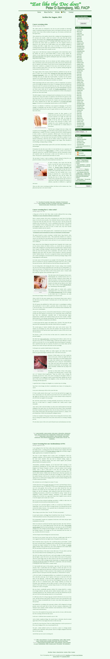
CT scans (49, 639)
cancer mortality (40, 433)
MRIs (64, 639)
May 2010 (79, 115)
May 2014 (79, 39)
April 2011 (79, 97)
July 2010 (79, 111)
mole (45, 130)
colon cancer (55, 433)
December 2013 (80, 46)
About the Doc (59, 652)
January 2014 (80, 44)
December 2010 (80, 103)
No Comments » (61, 204)
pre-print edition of (53, 451)
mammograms (52, 434)
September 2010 (80, 108)
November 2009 (80, 124)
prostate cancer (59, 437)
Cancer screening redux (40, 24)
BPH (37, 639)
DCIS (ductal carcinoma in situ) (48, 437)
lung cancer (52, 202)
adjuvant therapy (67, 284)
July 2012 (79, 72)
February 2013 (80, 62)
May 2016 (79, 31)
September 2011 (80, 88)
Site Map (50, 652)
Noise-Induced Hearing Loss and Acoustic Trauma (82, 162)
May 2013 (79, 57)
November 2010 (80, 105)
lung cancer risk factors (38, 56)
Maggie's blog (80, 141)
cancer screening (58, 436)
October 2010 (80, 106)
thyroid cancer (64, 202)
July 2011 (79, 92)
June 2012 (79, 74)
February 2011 (80, 100)
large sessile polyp (44, 339)
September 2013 (80, 51)
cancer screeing (47, 433)
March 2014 (80, 41)
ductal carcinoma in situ (56, 292)
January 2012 (80, 82)
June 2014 (79, 38)
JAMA (61, 639)
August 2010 (80, 110)
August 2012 (80, 70)
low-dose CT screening (44, 202)
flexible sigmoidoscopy (60, 89)
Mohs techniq (49, 150)
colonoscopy (67, 433)
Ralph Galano (80, 179)
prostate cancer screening (46, 641)
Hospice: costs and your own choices (82, 169)
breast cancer (43, 436)
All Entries (81, 153)
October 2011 (80, 87)
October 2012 (80, 67)
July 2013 (79, 54)
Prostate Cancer (60, 434)
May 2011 (79, 95)
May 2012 (79, 75)
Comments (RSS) (66, 656)
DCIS (35, 434)
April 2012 (79, 77)
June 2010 (79, 113)
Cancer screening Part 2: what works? (45, 209)
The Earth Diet (80, 144)
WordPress (68, 655)
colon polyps (61, 433)
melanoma (58, 202)
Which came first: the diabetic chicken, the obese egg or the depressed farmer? (83, 175)
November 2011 (80, 85)
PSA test (65, 437)
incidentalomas (55, 639)
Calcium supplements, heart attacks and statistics (83, 166)
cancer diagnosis (43, 639)
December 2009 (80, 123)
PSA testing (67, 434)
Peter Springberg (81, 164)
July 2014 (79, 36)
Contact (73, 652)
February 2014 (80, 43)
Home (54, 652)
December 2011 (80, 83)
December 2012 (80, 65)
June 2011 (79, 93)
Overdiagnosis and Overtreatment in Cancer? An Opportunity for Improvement (51, 232)
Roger (78, 160)
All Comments (82, 155)
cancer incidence (50, 436)
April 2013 (79, 59)
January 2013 (80, 64)
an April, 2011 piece (49, 484)
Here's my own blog (81, 139)
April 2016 (79, 33)
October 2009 (80, 126)
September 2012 (80, 69)
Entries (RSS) (56, 656)
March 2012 (80, 79)
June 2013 (79, 56)
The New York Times (63, 641)
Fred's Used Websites (78, 655)
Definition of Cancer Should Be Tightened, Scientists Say (46, 215)
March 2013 (80, 61)
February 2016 (80, 34)
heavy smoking (41, 203)
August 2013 (80, 52)
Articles (66, 652)
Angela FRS (80, 137)
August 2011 (80, 90)
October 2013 (80, 49)
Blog (69, 652)
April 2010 (79, 116)
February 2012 (80, 80)
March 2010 (80, 118)
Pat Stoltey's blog (81, 142)
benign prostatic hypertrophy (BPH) (46, 642)
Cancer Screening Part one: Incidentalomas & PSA (49, 444)
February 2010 (80, 119)
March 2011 (79, 98)
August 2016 (80, 29)
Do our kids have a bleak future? (83, 180)
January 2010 (80, 121)
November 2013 (80, 47)
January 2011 (80, 101)
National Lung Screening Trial (54, 39)
